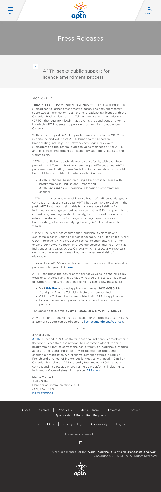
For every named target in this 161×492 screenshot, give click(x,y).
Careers (44, 410)
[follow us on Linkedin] (80, 442)
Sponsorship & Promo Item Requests (80, 415)
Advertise (113, 410)
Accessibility (99, 424)
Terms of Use (45, 424)
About (26, 410)
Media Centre (89, 410)
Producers (65, 410)
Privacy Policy (72, 424)
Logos (120, 424)
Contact (134, 410)
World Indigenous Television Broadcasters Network (122, 452)
